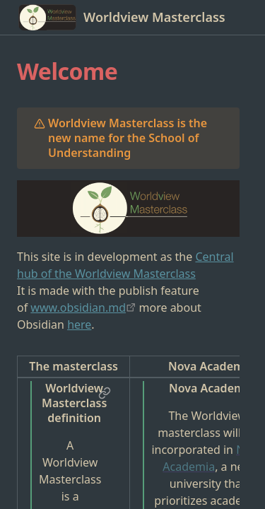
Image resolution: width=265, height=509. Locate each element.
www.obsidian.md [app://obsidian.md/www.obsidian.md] (78, 307)
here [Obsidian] (79, 324)
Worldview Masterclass (154, 17)
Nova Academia (213, 458)
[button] (104, 393)
